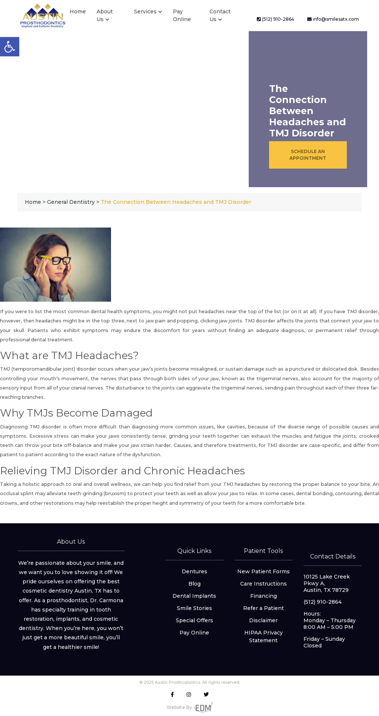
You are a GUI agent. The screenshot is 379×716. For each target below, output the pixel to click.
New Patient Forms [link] (263, 571)
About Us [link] (105, 15)
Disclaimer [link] (263, 620)
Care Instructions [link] (263, 583)
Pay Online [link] (182, 15)
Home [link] (78, 11)
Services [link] (145, 11)
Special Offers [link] (194, 620)
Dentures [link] (194, 571)
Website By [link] (189, 707)
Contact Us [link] (220, 15)
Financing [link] (263, 596)
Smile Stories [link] (194, 608)
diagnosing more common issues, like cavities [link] (188, 427)
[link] (9, 46)
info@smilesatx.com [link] (333, 19)
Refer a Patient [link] (263, 608)
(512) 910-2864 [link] (275, 19)
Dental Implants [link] (194, 596)
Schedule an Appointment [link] (307, 155)
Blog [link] (194, 583)
